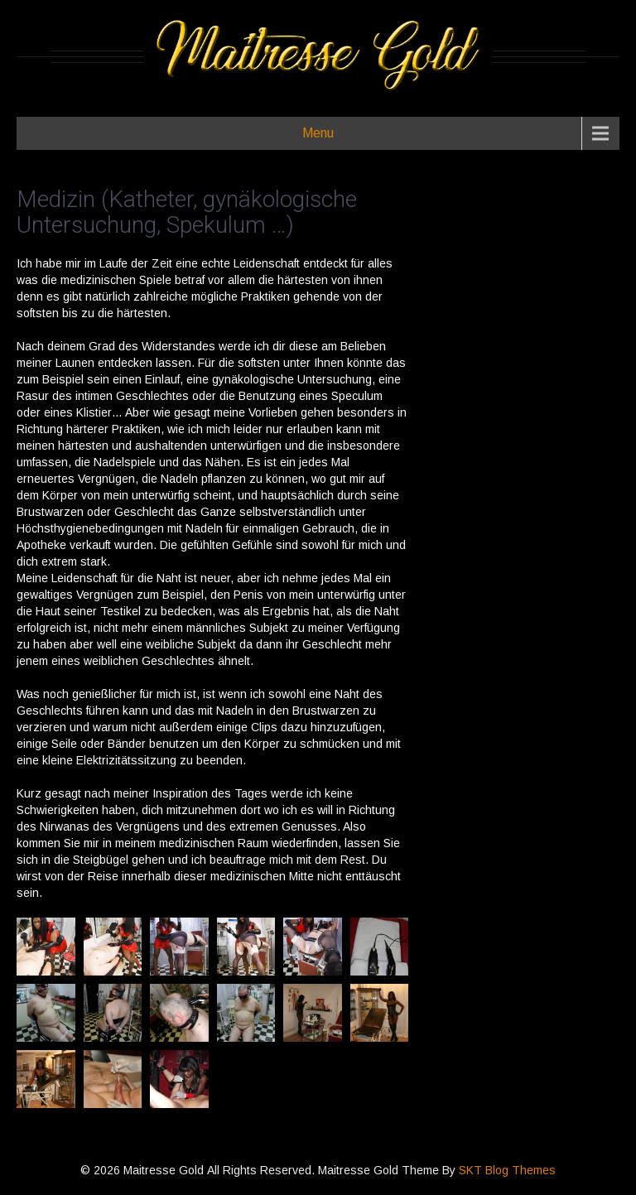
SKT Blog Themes (507, 1170)
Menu (318, 133)
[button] (46, 947)
